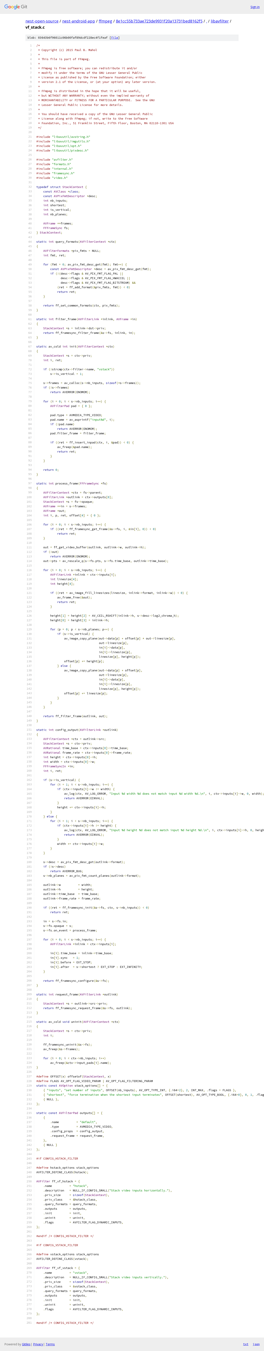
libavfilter (220, 21)
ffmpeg (105, 21)
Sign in (255, 7)
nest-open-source (41, 21)
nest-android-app (78, 21)
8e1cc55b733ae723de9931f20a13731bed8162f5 (159, 21)
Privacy (38, 1344)
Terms (50, 1344)
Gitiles (26, 1344)
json (256, 1344)
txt (245, 1344)
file (114, 38)
